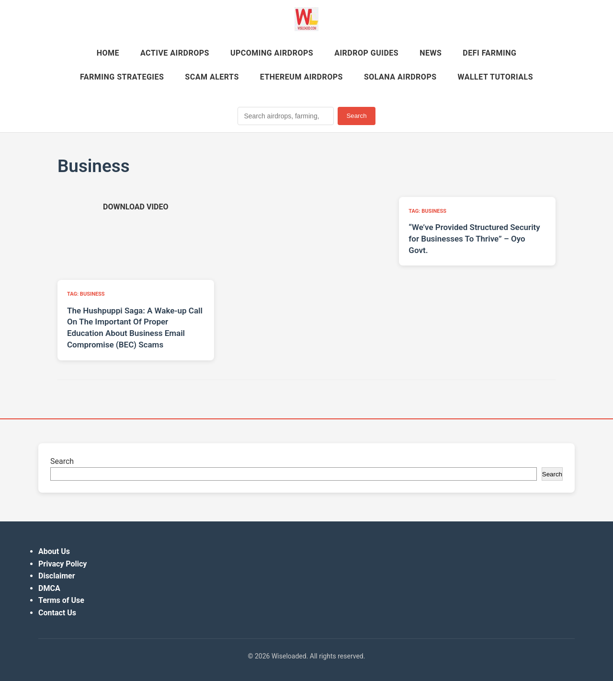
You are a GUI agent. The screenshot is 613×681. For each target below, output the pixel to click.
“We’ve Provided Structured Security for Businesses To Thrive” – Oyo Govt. (474, 238)
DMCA (49, 588)
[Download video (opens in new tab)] (135, 206)
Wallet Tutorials (495, 76)
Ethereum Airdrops (301, 76)
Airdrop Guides (366, 53)
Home (108, 53)
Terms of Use (61, 600)
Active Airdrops (174, 53)
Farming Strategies (122, 76)
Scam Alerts (211, 76)
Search (356, 115)
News (431, 53)
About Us (54, 551)
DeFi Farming (489, 53)
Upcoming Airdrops (271, 53)
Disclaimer (56, 575)
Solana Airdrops (400, 76)
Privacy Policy (62, 563)
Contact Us (57, 612)
